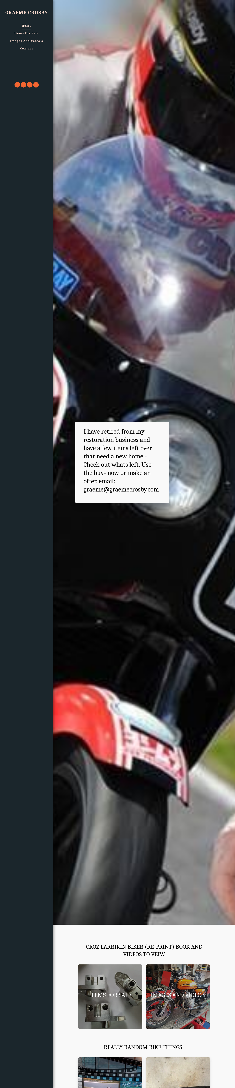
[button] (27, 67)
